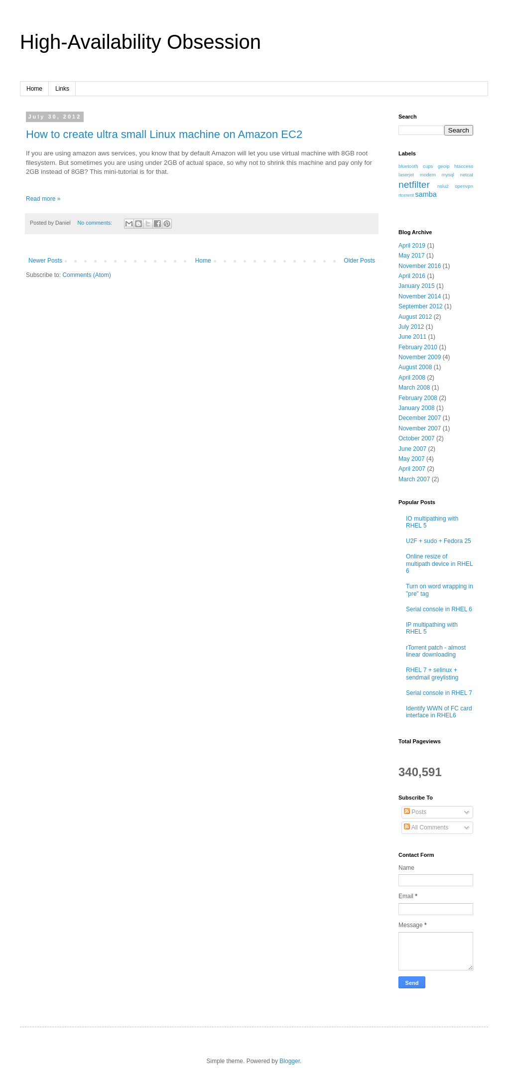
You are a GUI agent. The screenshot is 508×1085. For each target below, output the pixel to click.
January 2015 (416, 285)
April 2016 (411, 275)
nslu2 (443, 186)
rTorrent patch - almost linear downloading (436, 651)
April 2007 (411, 468)
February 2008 (417, 398)
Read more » (43, 198)
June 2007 (412, 448)
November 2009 (419, 357)
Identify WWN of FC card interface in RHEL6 (439, 712)
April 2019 (411, 245)
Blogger (289, 1061)
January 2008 (416, 408)
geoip (443, 166)
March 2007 (414, 479)
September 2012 (420, 306)
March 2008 (414, 387)
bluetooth (408, 166)
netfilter (414, 184)
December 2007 (419, 417)
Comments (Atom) (86, 274)
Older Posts (359, 260)
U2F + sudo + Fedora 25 (438, 541)
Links (62, 88)
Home (34, 88)
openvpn (464, 186)
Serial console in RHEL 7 (439, 692)
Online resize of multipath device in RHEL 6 (439, 563)
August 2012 (415, 316)
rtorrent (406, 195)
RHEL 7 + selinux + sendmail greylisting (432, 673)
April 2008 (411, 377)
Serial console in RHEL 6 (439, 609)
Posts (415, 812)
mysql (448, 174)
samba (426, 194)
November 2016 (419, 266)
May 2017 (411, 255)
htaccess (463, 166)
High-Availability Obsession (140, 42)
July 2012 (411, 326)
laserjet (406, 174)
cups (428, 166)
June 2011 (412, 336)
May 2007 (411, 458)
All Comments (426, 827)
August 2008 (415, 367)
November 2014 (419, 296)
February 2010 (417, 347)
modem (428, 174)
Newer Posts (45, 260)
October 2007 (416, 438)
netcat (466, 174)
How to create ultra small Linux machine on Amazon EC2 (164, 134)
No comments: (95, 223)
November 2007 (419, 428)
